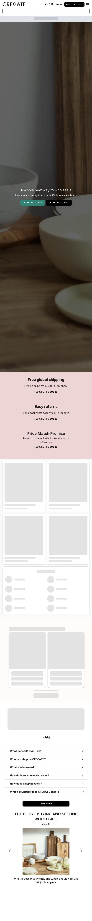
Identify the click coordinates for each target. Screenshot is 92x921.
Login (59, 4)
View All (46, 824)
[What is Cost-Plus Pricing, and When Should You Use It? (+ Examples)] (46, 880)
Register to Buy (46, 392)
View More (46, 803)
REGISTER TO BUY (33, 202)
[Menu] (87, 4)
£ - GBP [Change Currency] (49, 4)
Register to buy (74, 4)
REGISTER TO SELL (59, 202)
